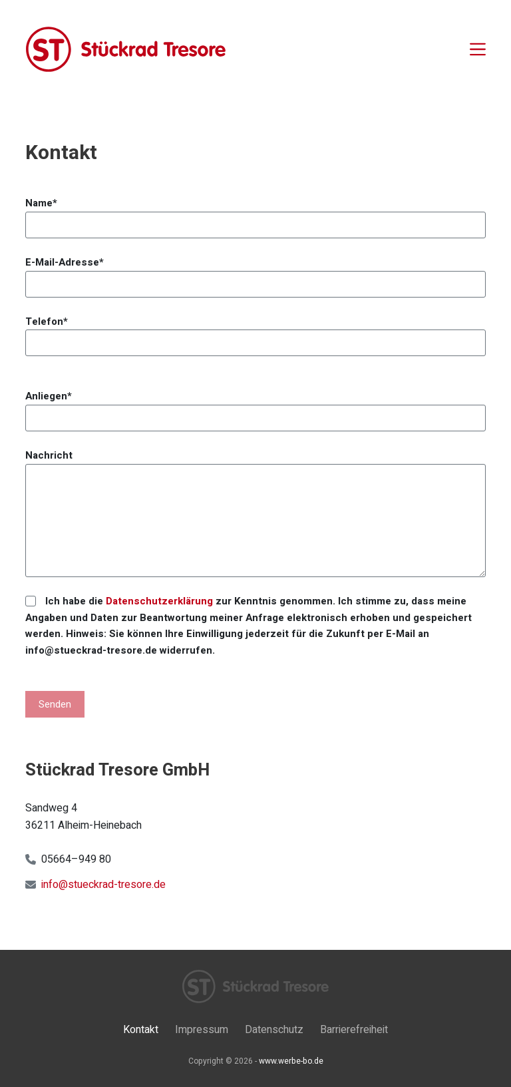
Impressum (201, 1030)
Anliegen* (255, 407)
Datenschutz (274, 1030)
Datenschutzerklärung (159, 601)
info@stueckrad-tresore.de (103, 885)
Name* (255, 214)
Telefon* (255, 332)
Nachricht (255, 512)
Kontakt (140, 1030)
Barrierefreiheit (354, 1030)
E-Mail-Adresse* (255, 273)
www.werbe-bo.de (291, 1061)
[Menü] (478, 49)
